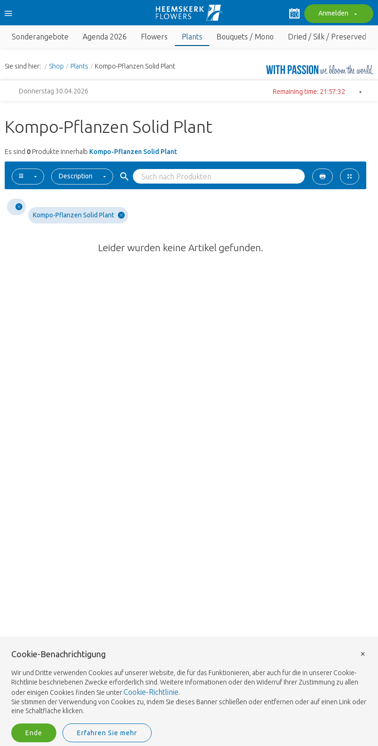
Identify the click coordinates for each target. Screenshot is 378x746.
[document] (189, 683)
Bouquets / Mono (245, 36)
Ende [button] (33, 733)
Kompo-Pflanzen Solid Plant (79, 215)
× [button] (363, 653)
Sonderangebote (40, 36)
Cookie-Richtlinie (150, 692)
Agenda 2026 (105, 36)
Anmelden (336, 14)
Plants (192, 36)
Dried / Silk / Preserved (327, 36)
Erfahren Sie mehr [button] (107, 733)
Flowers (154, 36)
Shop (56, 66)
